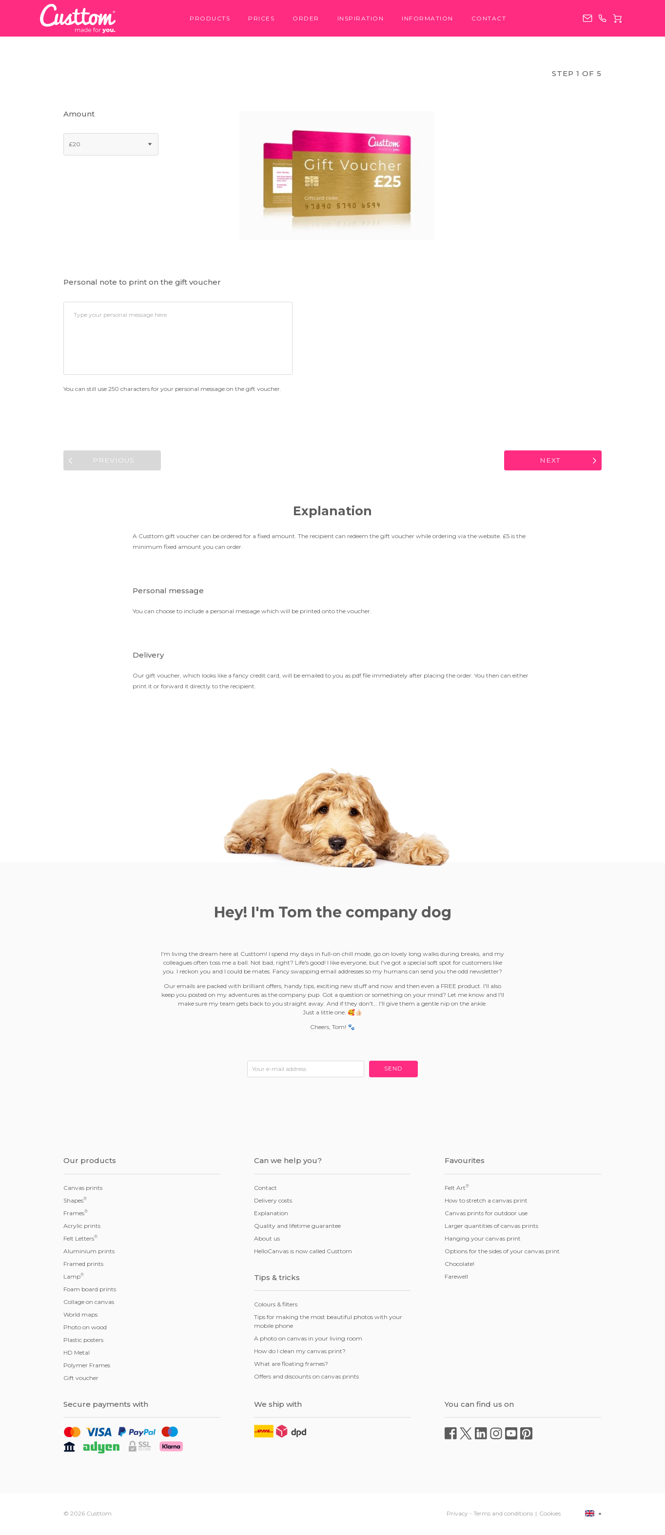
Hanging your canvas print (483, 1240)
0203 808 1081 (602, 18)
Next (550, 461)
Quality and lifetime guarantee (297, 1227)
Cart (617, 18)
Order (306, 18)
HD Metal (76, 1354)
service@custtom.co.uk (587, 18)
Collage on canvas (88, 1303)
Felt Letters (80, 1240)
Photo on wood (85, 1328)
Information (427, 18)
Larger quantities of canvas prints (491, 1227)
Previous (114, 461)
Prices (261, 18)
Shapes (75, 1201)
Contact (489, 18)
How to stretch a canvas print (486, 1201)
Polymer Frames (86, 1366)
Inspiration (360, 18)
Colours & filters (275, 1306)
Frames (75, 1214)
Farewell (456, 1278)
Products (210, 18)
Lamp (73, 1278)
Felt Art (457, 1189)
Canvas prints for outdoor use (486, 1214)
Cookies (550, 1514)
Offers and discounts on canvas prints (306, 1378)
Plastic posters (83, 1341)
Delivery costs (273, 1201)
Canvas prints (82, 1189)
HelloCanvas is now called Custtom (303, 1252)
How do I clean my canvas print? (300, 1353)
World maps (80, 1316)
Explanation (271, 1214)
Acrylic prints (81, 1227)
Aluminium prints (89, 1252)
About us (267, 1240)
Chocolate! (459, 1265)
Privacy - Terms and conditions (490, 1514)
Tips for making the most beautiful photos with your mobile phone (328, 1323)
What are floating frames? (291, 1365)
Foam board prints (89, 1290)
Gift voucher (80, 1379)
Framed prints (83, 1265)
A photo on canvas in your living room (308, 1340)
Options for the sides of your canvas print (502, 1252)
